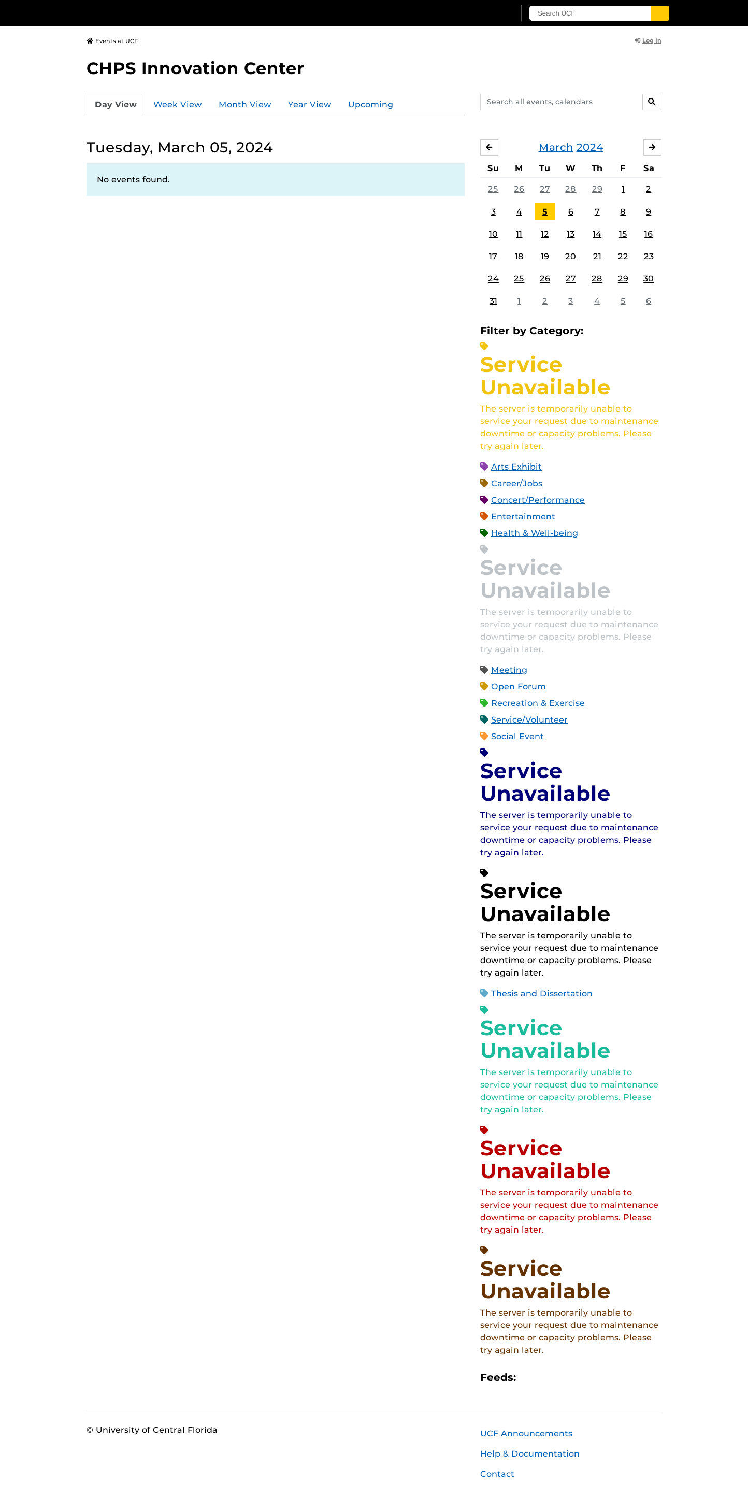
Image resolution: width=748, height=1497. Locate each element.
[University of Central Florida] (162, 13)
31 (493, 301)
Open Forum (518, 686)
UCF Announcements (526, 1433)
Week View (177, 104)
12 (545, 234)
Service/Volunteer (529, 720)
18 (519, 256)
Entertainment (523, 516)
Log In (648, 40)
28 (570, 189)
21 (597, 256)
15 (623, 234)
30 (648, 279)
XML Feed (582, 1377)
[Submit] (660, 13)
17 (493, 256)
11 (519, 234)
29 (597, 189)
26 (519, 189)
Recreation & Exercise (538, 703)
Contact (497, 1474)
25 (493, 189)
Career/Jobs (516, 483)
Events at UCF (112, 41)
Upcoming (370, 104)
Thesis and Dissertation (542, 993)
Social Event (517, 736)
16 (648, 234)
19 (545, 256)
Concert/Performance (538, 500)
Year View (310, 104)
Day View (116, 104)
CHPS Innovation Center (195, 68)
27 (545, 189)
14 (597, 234)
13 (570, 234)
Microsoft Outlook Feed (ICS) (547, 1377)
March (556, 147)
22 (623, 256)
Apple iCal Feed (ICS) (529, 1377)
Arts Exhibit (516, 467)
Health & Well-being (534, 533)
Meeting (509, 670)
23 (649, 256)
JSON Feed (600, 1377)
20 (570, 256)
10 (493, 234)
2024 (590, 147)
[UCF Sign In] (481, 13)
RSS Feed (564, 1377)
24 (493, 279)
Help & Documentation (530, 1454)
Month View (245, 104)
